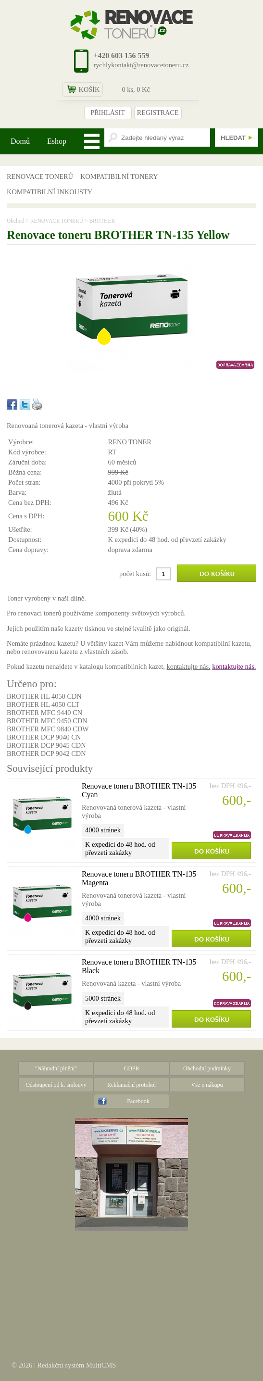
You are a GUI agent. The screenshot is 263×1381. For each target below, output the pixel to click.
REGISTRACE (157, 112)
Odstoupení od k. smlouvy (56, 1084)
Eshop (56, 141)
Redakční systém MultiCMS (76, 1365)
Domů (20, 141)
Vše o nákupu (207, 1084)
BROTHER (102, 221)
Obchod (15, 221)
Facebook (138, 1101)
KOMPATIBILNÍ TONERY (119, 176)
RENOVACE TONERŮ (40, 176)
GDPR (131, 1068)
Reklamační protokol (131, 1084)
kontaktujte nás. (188, 666)
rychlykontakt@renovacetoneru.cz (140, 65)
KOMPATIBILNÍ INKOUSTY (49, 192)
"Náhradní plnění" (56, 1068)
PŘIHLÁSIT (107, 112)
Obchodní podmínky (207, 1068)
